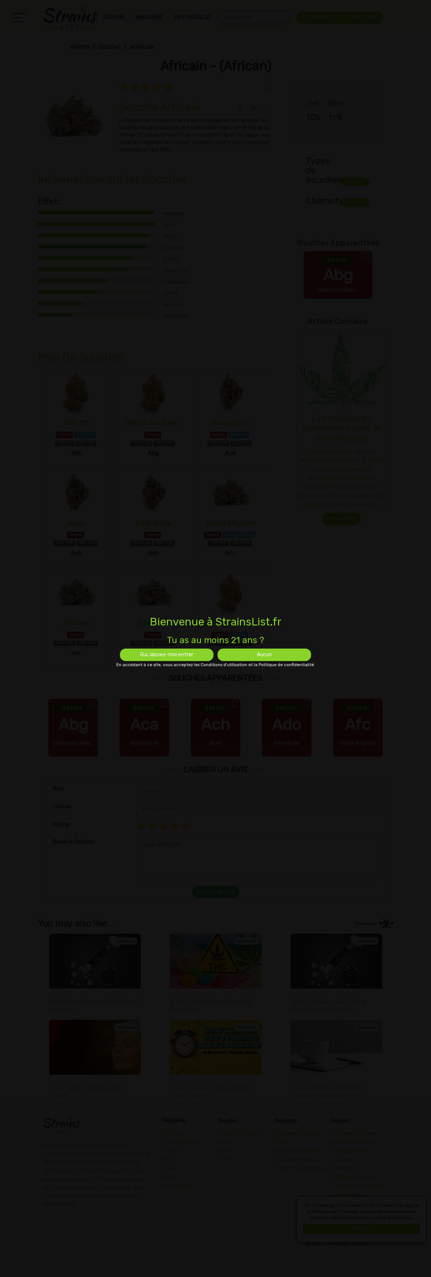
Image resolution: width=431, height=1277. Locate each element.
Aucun (264, 655)
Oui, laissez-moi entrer (166, 655)
